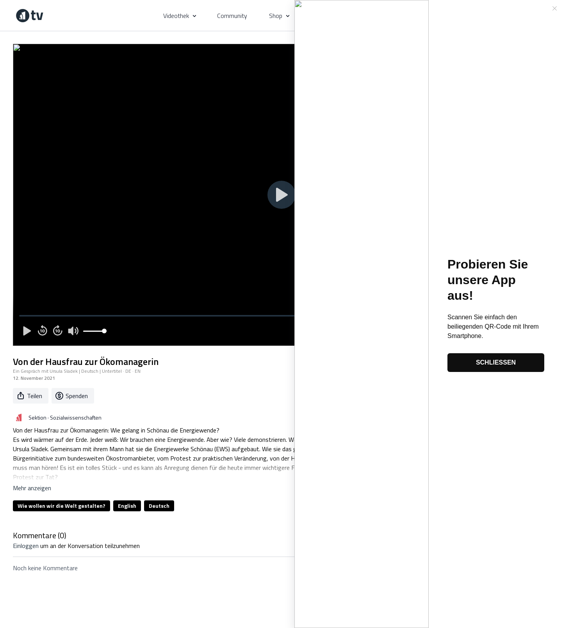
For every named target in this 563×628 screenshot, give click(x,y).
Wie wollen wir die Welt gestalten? (61, 506)
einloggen (26, 545)
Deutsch (159, 506)
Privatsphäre (182, 589)
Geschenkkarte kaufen (231, 589)
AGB (155, 589)
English (127, 506)
